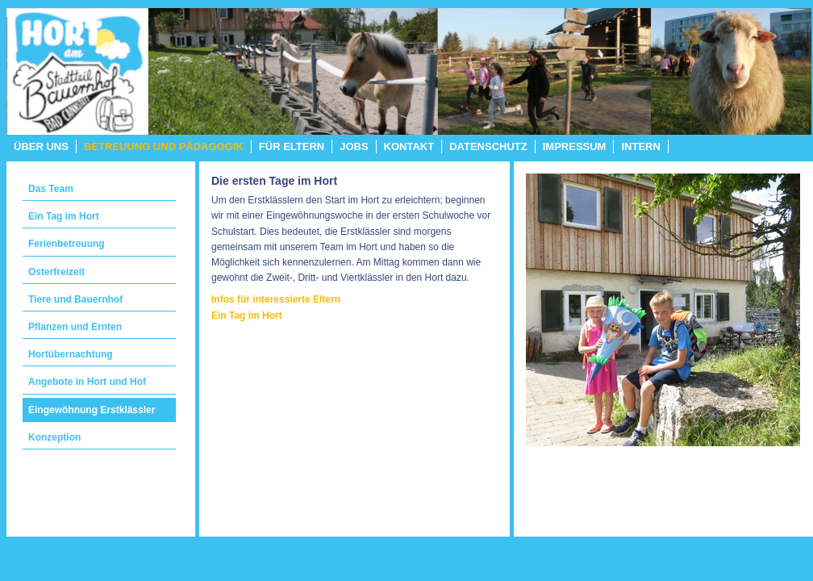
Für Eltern (291, 146)
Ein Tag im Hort (63, 216)
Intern (640, 146)
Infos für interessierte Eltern (275, 299)
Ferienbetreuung (66, 243)
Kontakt (409, 146)
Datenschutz (488, 146)
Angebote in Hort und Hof (87, 381)
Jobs (354, 146)
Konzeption (54, 437)
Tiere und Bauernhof (75, 299)
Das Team (50, 188)
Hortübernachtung (70, 354)
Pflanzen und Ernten (75, 326)
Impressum (575, 146)
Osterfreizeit (56, 272)
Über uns (41, 146)
